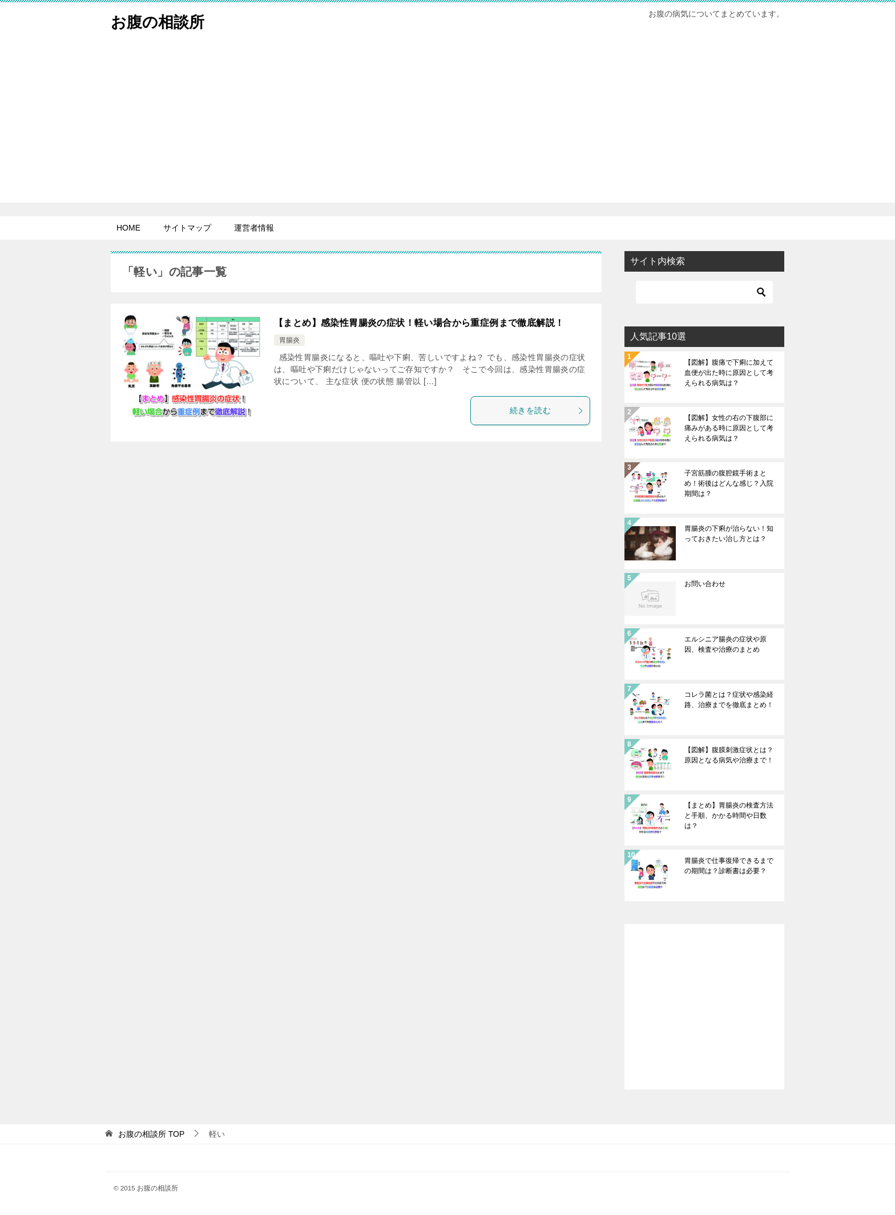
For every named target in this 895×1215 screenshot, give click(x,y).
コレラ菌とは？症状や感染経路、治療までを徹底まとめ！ (728, 700)
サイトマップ (187, 227)
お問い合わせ (704, 584)
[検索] (704, 292)
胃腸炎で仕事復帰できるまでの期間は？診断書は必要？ (728, 866)
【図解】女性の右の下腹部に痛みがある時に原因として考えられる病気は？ (728, 428)
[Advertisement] (447, 123)
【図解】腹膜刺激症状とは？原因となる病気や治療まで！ (728, 755)
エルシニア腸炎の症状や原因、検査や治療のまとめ (725, 644)
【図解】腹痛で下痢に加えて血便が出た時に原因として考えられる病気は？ (728, 372)
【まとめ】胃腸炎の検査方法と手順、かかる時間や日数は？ (728, 815)
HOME (128, 227)
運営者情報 (254, 227)
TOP (151, 1134)
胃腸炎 (289, 340)
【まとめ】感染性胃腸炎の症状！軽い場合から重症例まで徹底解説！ (419, 323)
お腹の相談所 (163, 20)
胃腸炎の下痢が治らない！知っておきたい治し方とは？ (728, 533)
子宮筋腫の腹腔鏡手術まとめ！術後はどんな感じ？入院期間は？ (728, 483)
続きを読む (547, 410)
